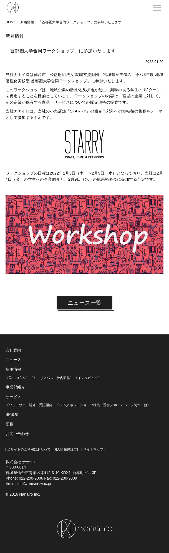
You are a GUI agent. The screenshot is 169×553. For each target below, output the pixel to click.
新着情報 (27, 22)
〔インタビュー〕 (87, 378)
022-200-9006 (31, 478)
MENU (158, 5)
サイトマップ (93, 449)
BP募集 (12, 414)
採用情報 (13, 369)
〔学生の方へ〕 (17, 378)
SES (62, 405)
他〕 (145, 405)
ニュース (13, 359)
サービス (13, 397)
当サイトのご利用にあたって (29, 449)
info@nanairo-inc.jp (34, 483)
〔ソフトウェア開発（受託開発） (31, 405)
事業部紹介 (15, 387)
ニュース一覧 (85, 303)
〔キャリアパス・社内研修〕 (51, 378)
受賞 (9, 424)
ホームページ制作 (127, 405)
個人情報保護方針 (67, 449)
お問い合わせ (17, 433)
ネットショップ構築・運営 (90, 405)
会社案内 (13, 350)
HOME (11, 22)
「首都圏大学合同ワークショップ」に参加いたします (80, 22)
